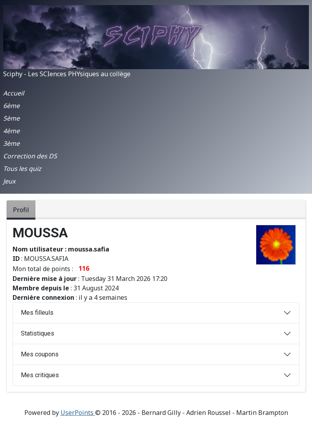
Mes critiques (40, 375)
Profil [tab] (21, 209)
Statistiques (37, 333)
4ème (11, 131)
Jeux (9, 181)
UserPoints (78, 412)
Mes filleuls (37, 312)
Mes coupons (40, 354)
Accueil (13, 93)
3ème (11, 143)
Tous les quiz (22, 168)
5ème (11, 118)
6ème (11, 105)
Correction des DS (30, 156)
